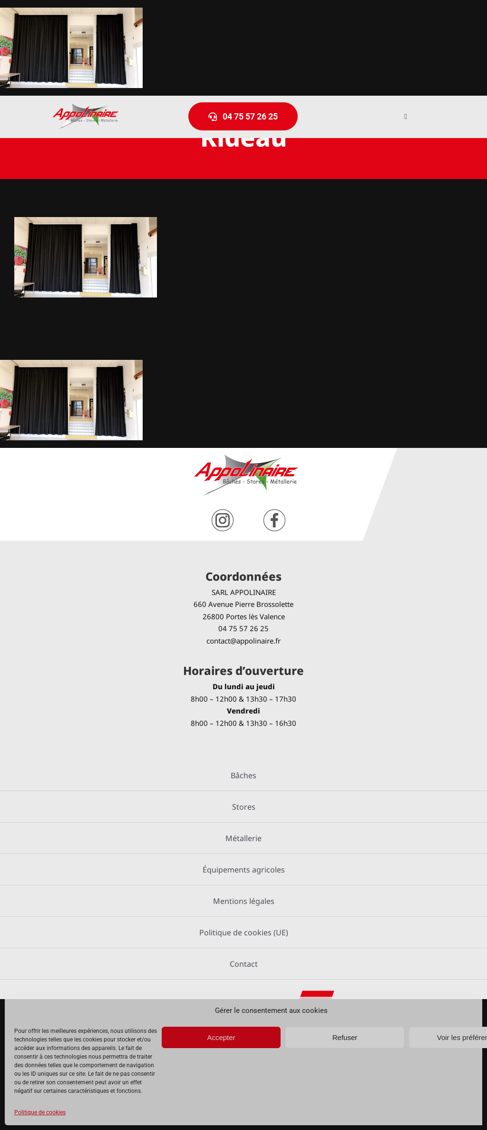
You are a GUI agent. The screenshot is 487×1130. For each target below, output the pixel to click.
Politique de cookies (40, 1112)
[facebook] (274, 512)
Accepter (221, 1037)
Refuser (345, 1037)
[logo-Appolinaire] (85, 106)
